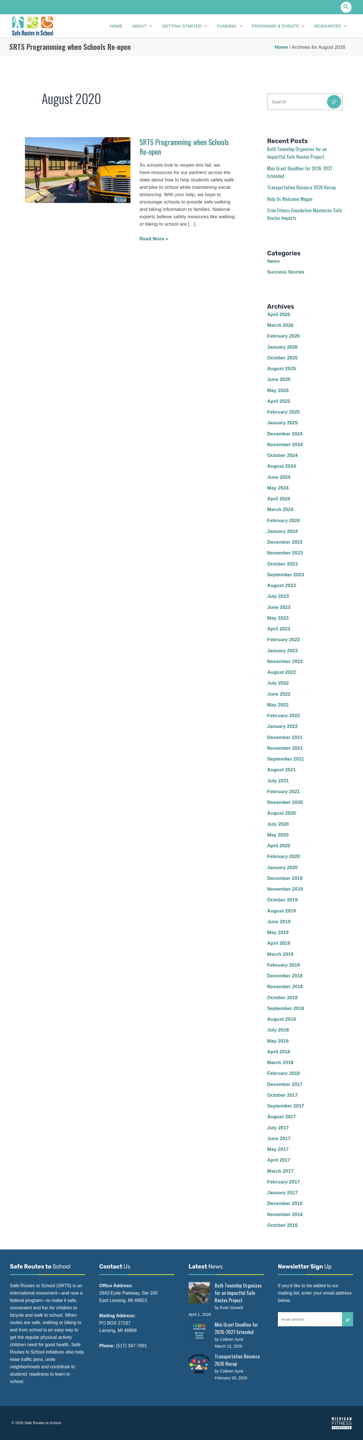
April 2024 (278, 498)
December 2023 (285, 542)
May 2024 (278, 488)
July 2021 (278, 780)
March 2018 (280, 1062)
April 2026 (278, 314)
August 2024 (281, 466)
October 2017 (282, 1095)
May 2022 (278, 705)
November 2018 (285, 986)
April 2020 (278, 845)
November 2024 (285, 444)
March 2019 (280, 954)
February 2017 (283, 1182)
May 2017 (278, 1149)
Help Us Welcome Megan (290, 198)
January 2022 (282, 726)
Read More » (154, 239)
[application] (149, 26)
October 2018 (282, 997)
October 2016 (282, 1225)
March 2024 (280, 509)
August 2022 (281, 672)
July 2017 (278, 1127)
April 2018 (278, 1051)
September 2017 (285, 1106)
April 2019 (278, 943)
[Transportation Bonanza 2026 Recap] (199, 1363)
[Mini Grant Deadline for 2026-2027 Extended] (199, 1331)
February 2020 (283, 856)
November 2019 (285, 889)
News (273, 261)
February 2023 (283, 639)
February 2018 (283, 1073)
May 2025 (278, 390)
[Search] (334, 102)
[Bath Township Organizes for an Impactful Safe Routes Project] (199, 1292)
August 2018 (281, 1019)
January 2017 (282, 1192)
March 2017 (280, 1171)
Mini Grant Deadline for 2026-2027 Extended (236, 1328)
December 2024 (285, 434)
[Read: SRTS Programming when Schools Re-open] (77, 169)
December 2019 (285, 878)
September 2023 (285, 574)
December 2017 (285, 1084)
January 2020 (282, 867)
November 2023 (285, 553)
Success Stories (285, 272)
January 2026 (282, 347)
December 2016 (285, 1203)
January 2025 (282, 422)
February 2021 (283, 791)
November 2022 (285, 661)
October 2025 (282, 358)
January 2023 (282, 650)
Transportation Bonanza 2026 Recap (301, 187)
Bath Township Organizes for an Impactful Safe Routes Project (238, 1293)
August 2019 (281, 911)
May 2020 (278, 835)
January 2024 (282, 531)
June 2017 (278, 1138)
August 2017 (281, 1116)
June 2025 (278, 379)
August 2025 (281, 368)
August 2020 (281, 813)
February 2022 (283, 715)
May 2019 (278, 932)
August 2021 (281, 769)
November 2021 (285, 748)
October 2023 (282, 564)
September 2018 (285, 1008)
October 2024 (282, 455)
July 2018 (278, 1030)
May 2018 (278, 1041)
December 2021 (285, 737)
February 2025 (283, 412)
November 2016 (285, 1214)
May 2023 (278, 618)
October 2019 (282, 900)
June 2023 (278, 607)
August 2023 (281, 585)
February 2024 (283, 520)
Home (281, 47)
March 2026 (280, 325)
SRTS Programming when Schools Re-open (184, 146)
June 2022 (278, 694)
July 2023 (278, 596)
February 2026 (283, 336)
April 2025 (278, 401)
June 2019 (278, 921)
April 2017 (278, 1160)
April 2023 (278, 629)
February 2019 (283, 965)
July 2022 (278, 683)
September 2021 (285, 759)
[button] (346, 7)
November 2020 (285, 802)
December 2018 (285, 976)
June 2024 (278, 477)
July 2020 (278, 824)
